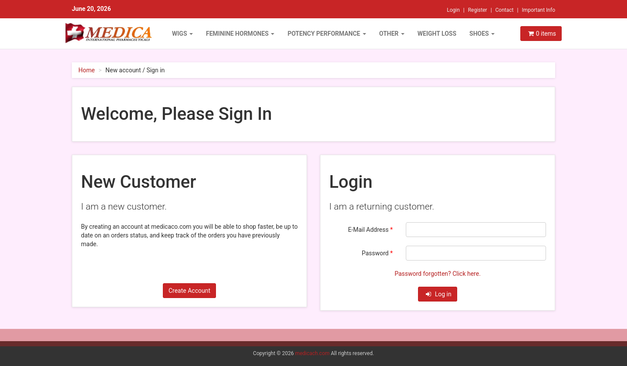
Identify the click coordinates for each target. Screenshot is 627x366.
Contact (505, 10)
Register (477, 10)
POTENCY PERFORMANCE (326, 33)
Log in (438, 294)
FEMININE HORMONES (240, 33)
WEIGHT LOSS (437, 33)
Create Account (189, 290)
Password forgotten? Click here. (437, 273)
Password (377, 253)
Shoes (482, 33)
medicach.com (312, 353)
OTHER (392, 33)
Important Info (538, 10)
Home (86, 70)
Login (453, 10)
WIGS (182, 33)
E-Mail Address (370, 229)
